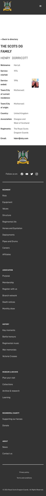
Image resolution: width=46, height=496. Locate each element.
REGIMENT (6, 190)
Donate (5, 425)
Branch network (9, 295)
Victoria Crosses (9, 356)
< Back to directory (9, 39)
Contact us (7, 453)
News (5, 447)
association (7, 270)
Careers (6, 248)
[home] (7, 6)
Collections (7, 384)
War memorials (9, 350)
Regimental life (9, 222)
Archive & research (11, 391)
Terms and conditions (24, 478)
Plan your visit (8, 378)
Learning (6, 397)
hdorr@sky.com (21, 138)
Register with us (9, 289)
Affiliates (6, 254)
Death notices (8, 302)
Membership (8, 282)
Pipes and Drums (10, 241)
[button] (40, 6)
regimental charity (10, 413)
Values (5, 209)
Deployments (8, 235)
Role (4, 195)
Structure (6, 215)
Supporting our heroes (12, 419)
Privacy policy (24, 472)
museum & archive (10, 372)
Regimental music (10, 343)
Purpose (6, 276)
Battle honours (9, 337)
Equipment (7, 202)
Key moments (8, 330)
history (5, 324)
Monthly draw (8, 308)
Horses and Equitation (12, 228)
